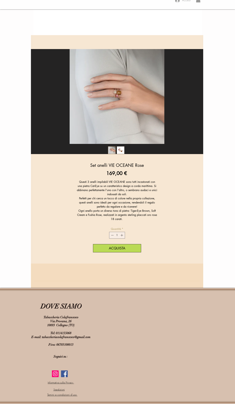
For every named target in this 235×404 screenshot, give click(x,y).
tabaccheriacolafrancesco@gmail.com (66, 337)
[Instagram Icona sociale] (55, 373)
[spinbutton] (117, 235)
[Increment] (122, 235)
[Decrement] (112, 235)
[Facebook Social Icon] (64, 373)
